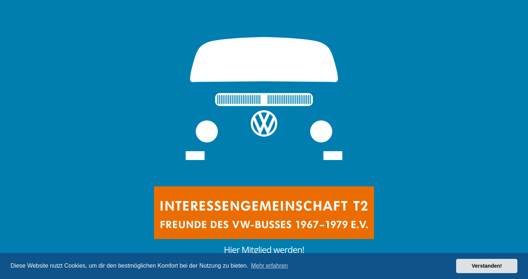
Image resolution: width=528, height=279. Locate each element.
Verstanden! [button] (487, 266)
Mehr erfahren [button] (269, 266)
